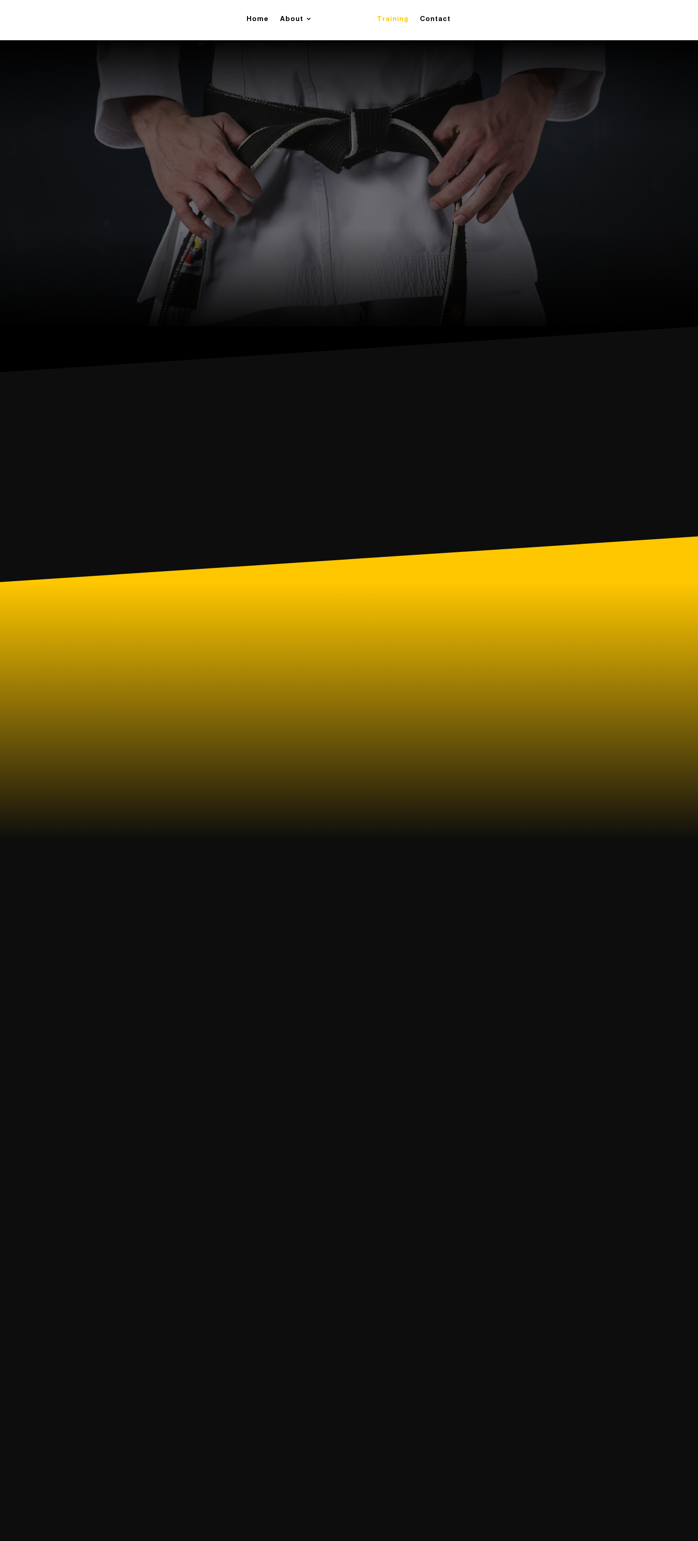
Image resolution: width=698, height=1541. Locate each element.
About (294, 22)
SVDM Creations (392, 1516)
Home (261, 22)
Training (389, 22)
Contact (432, 22)
